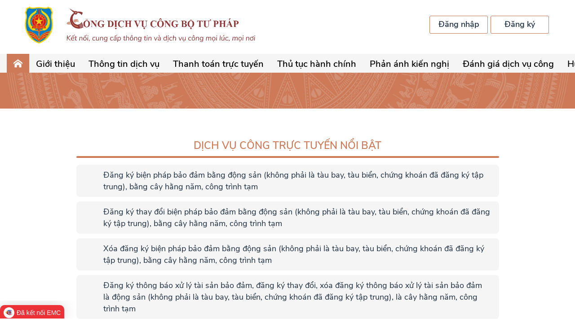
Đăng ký (519, 24)
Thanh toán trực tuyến (218, 64)
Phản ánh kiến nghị (409, 64)
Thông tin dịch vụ (123, 64)
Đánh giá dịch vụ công (508, 64)
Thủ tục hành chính (316, 64)
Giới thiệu (55, 64)
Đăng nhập (458, 24)
